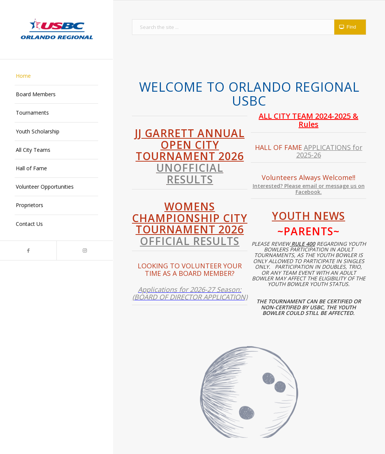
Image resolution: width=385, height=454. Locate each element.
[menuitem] (56, 76)
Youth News (308, 216)
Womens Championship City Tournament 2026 (189, 223)
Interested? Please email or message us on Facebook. (309, 188)
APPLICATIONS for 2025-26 (329, 151)
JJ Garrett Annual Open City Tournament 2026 (190, 156)
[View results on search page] (350, 27)
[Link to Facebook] (28, 250)
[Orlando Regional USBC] (56, 29)
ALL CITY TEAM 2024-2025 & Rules (308, 120)
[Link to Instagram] (84, 250)
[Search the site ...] (249, 27)
